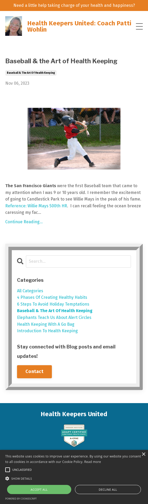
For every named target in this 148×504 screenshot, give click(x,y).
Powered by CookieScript (21, 498)
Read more (92, 462)
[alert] (74, 477)
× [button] (143, 454)
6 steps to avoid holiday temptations (53, 304)
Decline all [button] (108, 489)
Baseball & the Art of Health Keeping (61, 61)
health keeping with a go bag (45, 324)
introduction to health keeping (47, 330)
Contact (34, 371)
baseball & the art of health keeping (31, 73)
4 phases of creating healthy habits (52, 297)
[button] (74, 478)
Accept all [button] (39, 489)
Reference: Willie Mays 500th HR (36, 205)
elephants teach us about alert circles (54, 317)
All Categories (30, 290)
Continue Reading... (24, 221)
